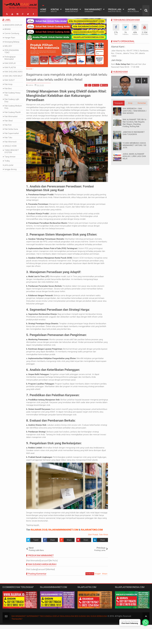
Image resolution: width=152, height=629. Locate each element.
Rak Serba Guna (11, 128)
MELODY (8, 45)
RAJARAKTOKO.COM (92, 534)
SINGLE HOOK (10, 145)
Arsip (130, 102)
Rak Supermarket (11, 133)
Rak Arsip (8, 84)
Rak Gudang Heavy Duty (12, 93)
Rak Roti (7, 124)
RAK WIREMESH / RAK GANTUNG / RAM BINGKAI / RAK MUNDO (135, 110)
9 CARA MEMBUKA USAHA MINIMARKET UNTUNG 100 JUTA (134, 144)
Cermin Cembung (11, 33)
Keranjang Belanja (11, 41)
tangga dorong (10, 169)
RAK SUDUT (9, 79)
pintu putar (8, 164)
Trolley (7, 160)
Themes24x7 (16, 623)
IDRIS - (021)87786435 (123, 86)
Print (95, 89)
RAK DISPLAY (10, 62)
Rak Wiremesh (10, 141)
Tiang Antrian (9, 156)
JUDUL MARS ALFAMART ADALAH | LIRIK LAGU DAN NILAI (134, 155)
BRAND (7, 28)
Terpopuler (118, 102)
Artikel (133, 10)
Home (43, 10)
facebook (89, 578)
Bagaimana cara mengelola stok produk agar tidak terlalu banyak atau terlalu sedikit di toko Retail (66, 78)
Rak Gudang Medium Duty (13, 106)
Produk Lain (114, 10)
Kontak (55, 10)
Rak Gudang (71, 10)
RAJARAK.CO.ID (39, 534)
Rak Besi (8, 88)
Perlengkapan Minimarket (10, 57)
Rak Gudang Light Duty (11, 99)
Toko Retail (103, 539)
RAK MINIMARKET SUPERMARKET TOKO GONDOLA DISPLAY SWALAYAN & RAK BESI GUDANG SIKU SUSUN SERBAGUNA (63, 620)
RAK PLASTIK (10, 67)
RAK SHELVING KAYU (13, 71)
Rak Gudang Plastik (12, 111)
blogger (98, 578)
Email (104, 89)
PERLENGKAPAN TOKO (11, 50)
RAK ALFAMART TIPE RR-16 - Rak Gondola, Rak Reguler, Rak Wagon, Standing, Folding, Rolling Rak (135, 122)
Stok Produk (93, 539)
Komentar (142, 102)
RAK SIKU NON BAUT (13, 75)
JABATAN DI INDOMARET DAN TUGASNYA (134, 132)
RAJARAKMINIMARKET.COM (63, 534)
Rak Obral (8, 120)
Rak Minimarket (93, 10)
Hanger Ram (9, 37)
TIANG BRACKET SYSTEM (11, 150)
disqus (104, 578)
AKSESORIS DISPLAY (13, 24)
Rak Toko (8, 137)
